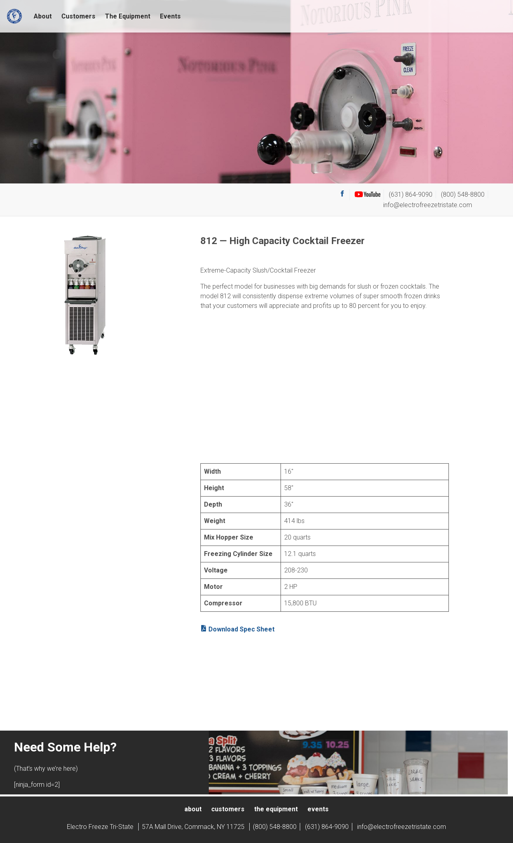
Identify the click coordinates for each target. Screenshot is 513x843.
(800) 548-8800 (463, 194)
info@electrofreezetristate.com (427, 205)
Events (170, 16)
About (43, 16)
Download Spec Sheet (237, 629)
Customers (78, 16)
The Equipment (127, 16)
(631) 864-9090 (410, 194)
